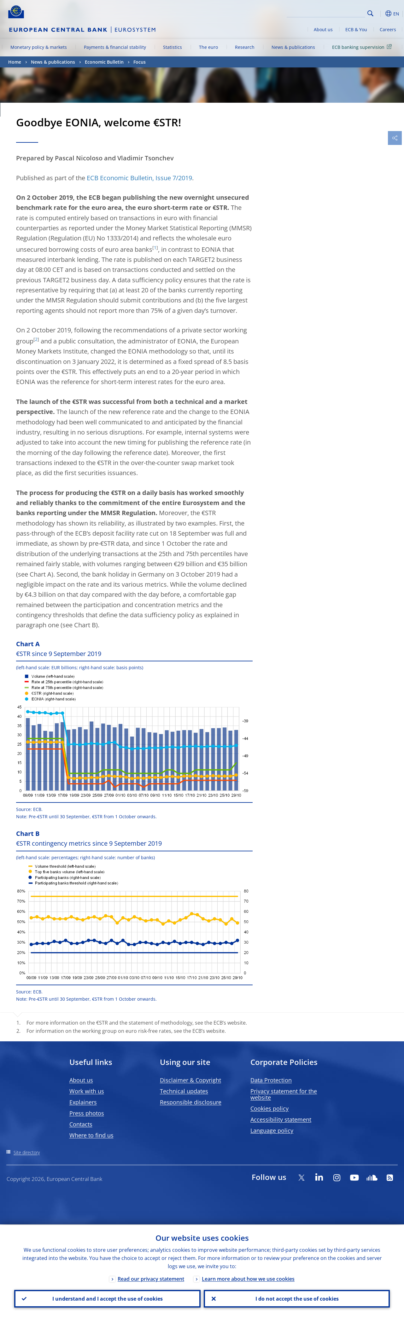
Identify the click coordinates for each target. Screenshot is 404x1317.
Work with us (86, 1091)
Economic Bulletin (104, 62)
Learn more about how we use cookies (248, 1278)
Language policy (271, 1130)
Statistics (172, 47)
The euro (208, 47)
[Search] (333, 12)
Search (370, 13)
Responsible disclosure (190, 1102)
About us (323, 29)
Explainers (83, 1102)
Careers (388, 29)
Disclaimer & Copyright (190, 1080)
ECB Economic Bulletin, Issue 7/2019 (139, 178)
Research (245, 47)
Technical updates (184, 1091)
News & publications (293, 47)
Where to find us (91, 1135)
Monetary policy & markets (38, 47)
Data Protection (271, 1080)
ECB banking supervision (363, 46)
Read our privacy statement (151, 1278)
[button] (380, 13)
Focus (139, 62)
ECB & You (356, 29)
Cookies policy (269, 1108)
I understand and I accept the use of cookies (107, 1298)
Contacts (80, 1124)
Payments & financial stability (115, 47)
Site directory (27, 1152)
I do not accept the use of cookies (296, 1298)
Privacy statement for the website (283, 1094)
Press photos (86, 1113)
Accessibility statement (280, 1119)
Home (14, 62)
